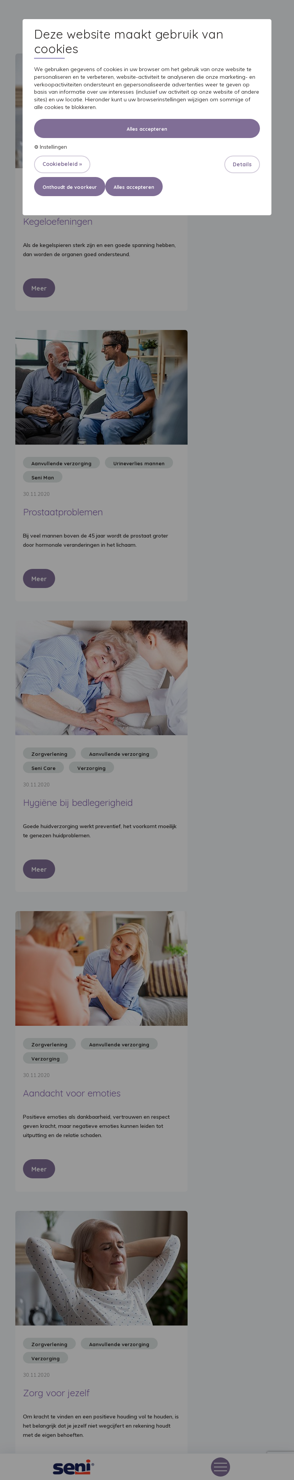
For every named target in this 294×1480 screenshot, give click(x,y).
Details (242, 164)
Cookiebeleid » (62, 164)
